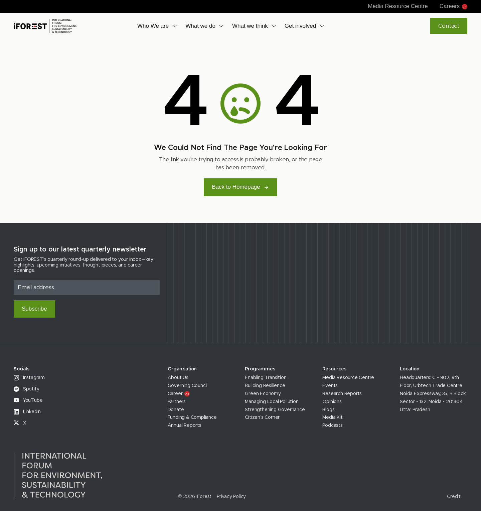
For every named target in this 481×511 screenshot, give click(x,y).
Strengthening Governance (275, 409)
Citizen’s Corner (262, 417)
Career (179, 393)
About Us (178, 377)
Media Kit (332, 417)
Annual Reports (184, 425)
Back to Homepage (240, 187)
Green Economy (263, 393)
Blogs (328, 409)
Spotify (26, 389)
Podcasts (332, 425)
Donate (176, 409)
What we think (250, 26)
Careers (453, 6)
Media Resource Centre (398, 6)
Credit (454, 496)
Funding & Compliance (192, 417)
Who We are (153, 26)
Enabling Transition (265, 377)
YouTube (28, 400)
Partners (177, 401)
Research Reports (342, 393)
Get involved (300, 26)
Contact (448, 26)
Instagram (29, 377)
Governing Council (188, 385)
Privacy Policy (231, 496)
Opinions (331, 401)
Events (330, 385)
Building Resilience (265, 385)
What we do (200, 26)
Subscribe (34, 309)
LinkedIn (27, 411)
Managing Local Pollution (271, 401)
